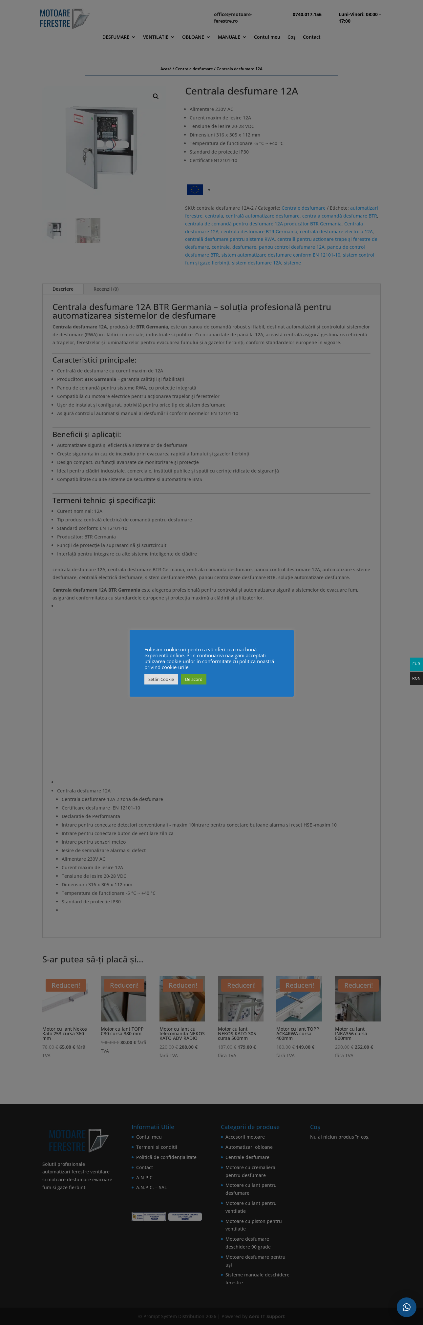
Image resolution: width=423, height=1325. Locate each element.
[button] (406, 1307)
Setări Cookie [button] (161, 679)
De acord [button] (193, 679)
